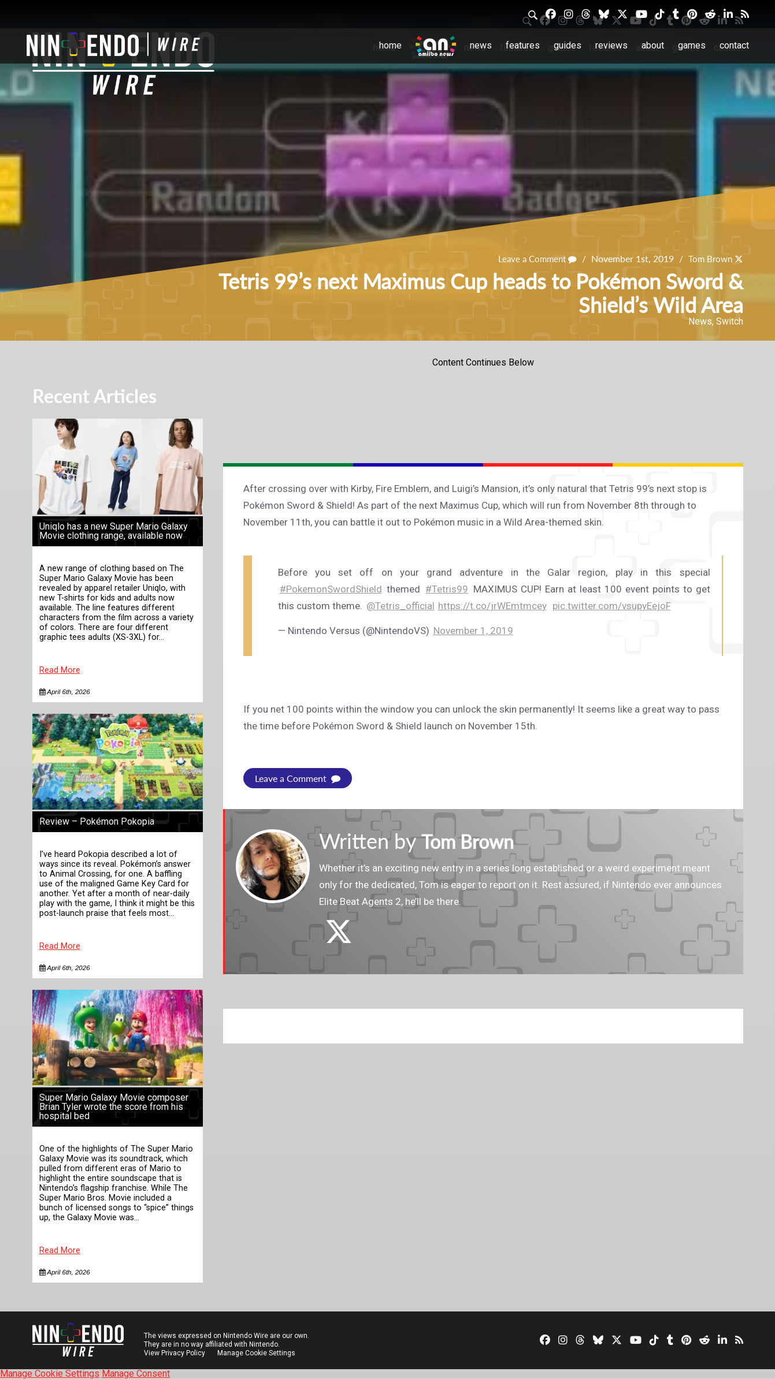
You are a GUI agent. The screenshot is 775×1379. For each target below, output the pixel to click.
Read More (59, 670)
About (652, 45)
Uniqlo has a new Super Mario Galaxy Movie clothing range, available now (113, 531)
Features (523, 45)
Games (692, 45)
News (481, 45)
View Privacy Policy (174, 1353)
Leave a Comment (532, 258)
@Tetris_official (400, 606)
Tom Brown (708, 258)
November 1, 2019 (473, 630)
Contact (734, 45)
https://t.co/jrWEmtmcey (492, 606)
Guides (567, 45)
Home (390, 45)
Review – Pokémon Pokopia (96, 821)
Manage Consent (136, 1373)
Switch (729, 321)
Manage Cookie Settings (257, 1353)
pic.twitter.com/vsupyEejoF (611, 606)
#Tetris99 (446, 589)
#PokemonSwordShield (331, 589)
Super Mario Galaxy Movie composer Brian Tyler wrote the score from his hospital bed (113, 1106)
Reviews (611, 45)
